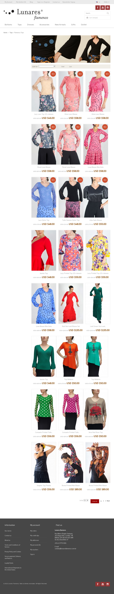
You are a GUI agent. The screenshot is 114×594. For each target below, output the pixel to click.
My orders (33, 531)
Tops (11, 32)
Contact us (8, 535)
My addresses (34, 540)
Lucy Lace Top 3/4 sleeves (43, 114)
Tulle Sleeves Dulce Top (70, 220)
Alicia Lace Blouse (71, 114)
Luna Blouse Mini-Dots (96, 167)
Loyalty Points (9, 563)
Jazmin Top (44, 273)
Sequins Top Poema (44, 485)
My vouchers (34, 549)
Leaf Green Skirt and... (98, 326)
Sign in (32, 554)
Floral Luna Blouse (43, 167)
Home (5, 32)
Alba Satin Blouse (96, 220)
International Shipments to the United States (13, 569)
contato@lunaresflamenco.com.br (65, 548)
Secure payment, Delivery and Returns (13, 557)
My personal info (35, 545)
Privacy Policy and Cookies (13, 552)
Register (47, 2)
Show (81, 500)
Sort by (35, 67)
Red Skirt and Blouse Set (71, 326)
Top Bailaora (68, 379)
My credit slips (34, 535)
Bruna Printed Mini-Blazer (71, 485)
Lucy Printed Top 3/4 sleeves (70, 273)
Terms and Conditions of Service (12, 546)
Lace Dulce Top (43, 220)
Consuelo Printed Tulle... (43, 432)
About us (7, 540)
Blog (31, 2)
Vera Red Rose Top (96, 432)
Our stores (8, 531)
